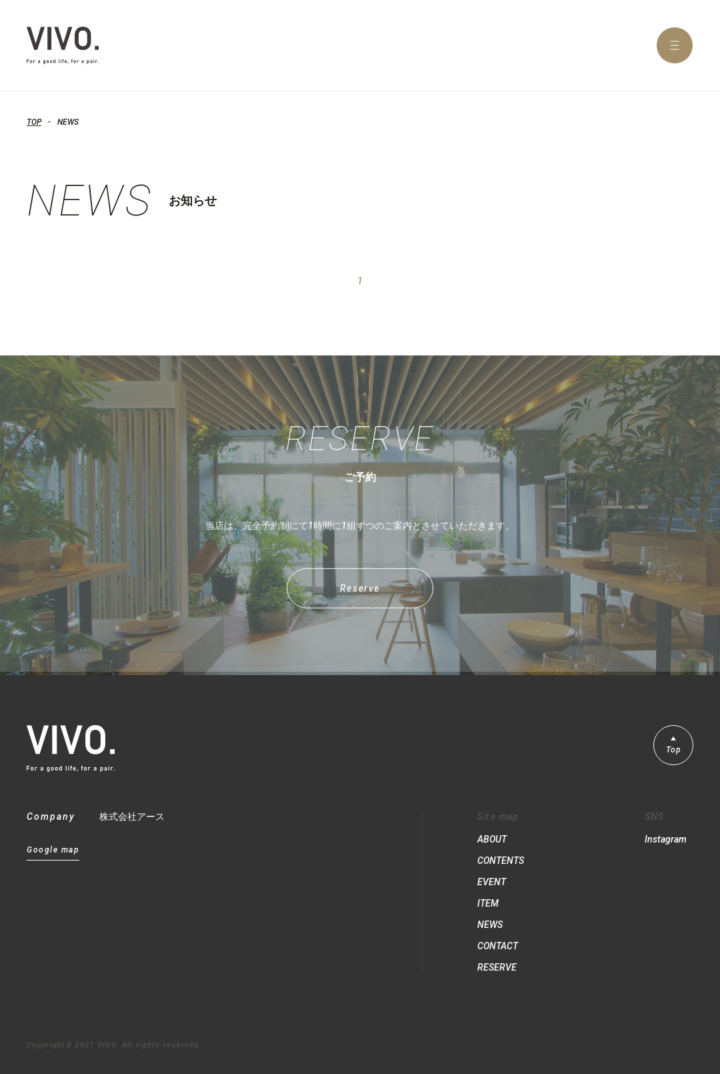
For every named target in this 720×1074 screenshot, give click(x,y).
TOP (34, 122)
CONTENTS (500, 860)
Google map (53, 850)
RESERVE (497, 967)
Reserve (360, 595)
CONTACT (497, 946)
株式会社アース (132, 816)
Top (673, 749)
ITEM (488, 903)
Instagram (666, 839)
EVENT (491, 882)
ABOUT (492, 839)
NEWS (490, 924)
